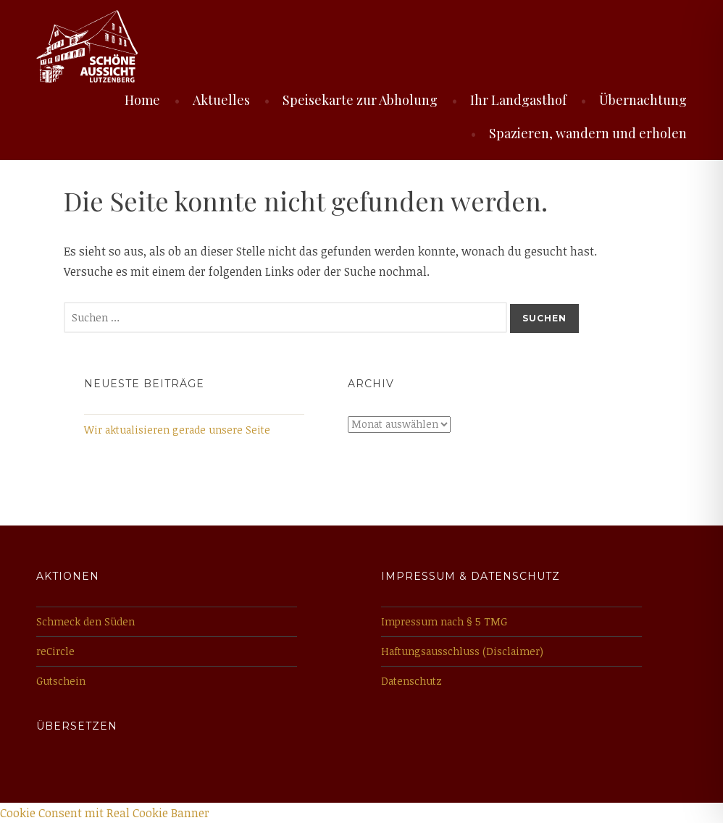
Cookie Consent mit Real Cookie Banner (104, 813)
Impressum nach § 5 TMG (444, 621)
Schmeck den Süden (85, 621)
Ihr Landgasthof (518, 99)
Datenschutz (411, 681)
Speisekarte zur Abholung (360, 99)
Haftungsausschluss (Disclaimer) (462, 651)
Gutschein (60, 681)
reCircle (55, 651)
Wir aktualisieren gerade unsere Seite (177, 429)
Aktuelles (221, 99)
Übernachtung (643, 99)
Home (142, 99)
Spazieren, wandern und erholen (588, 133)
